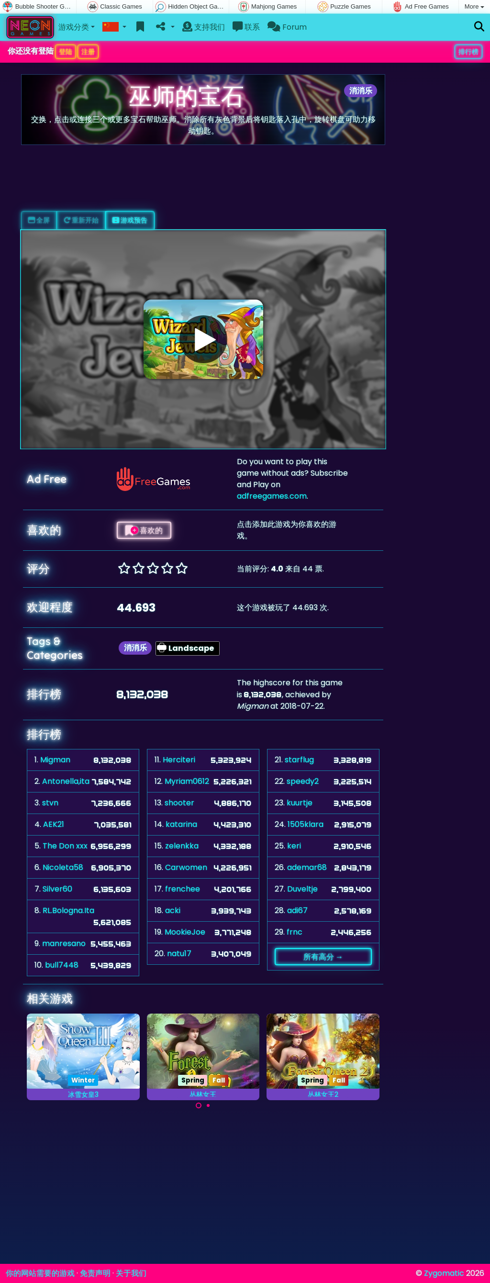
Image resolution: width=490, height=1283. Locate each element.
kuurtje (299, 802)
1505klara (305, 824)
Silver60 (57, 888)
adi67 (297, 910)
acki (172, 910)
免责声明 (95, 1273)
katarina (181, 824)
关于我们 (131, 1273)
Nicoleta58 (63, 867)
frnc (294, 931)
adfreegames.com (272, 496)
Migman (55, 759)
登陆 (65, 51)
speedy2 (303, 781)
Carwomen (186, 867)
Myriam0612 (187, 781)
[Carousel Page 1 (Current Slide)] (198, 1105)
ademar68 (307, 867)
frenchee (182, 888)
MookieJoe (185, 931)
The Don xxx (65, 845)
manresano (64, 943)
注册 (88, 51)
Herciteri (179, 759)
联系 (246, 27)
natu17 (179, 953)
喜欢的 (144, 530)
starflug (299, 759)
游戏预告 (129, 220)
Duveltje (302, 888)
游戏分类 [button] (73, 27)
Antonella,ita (65, 781)
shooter (179, 802)
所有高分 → (323, 956)
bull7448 (61, 965)
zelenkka (182, 845)
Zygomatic (444, 1273)
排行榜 (468, 51)
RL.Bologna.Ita (68, 910)
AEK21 (53, 824)
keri (294, 845)
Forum (287, 27)
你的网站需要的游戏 (40, 1273)
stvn (50, 802)
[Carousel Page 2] (208, 1105)
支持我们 (203, 27)
